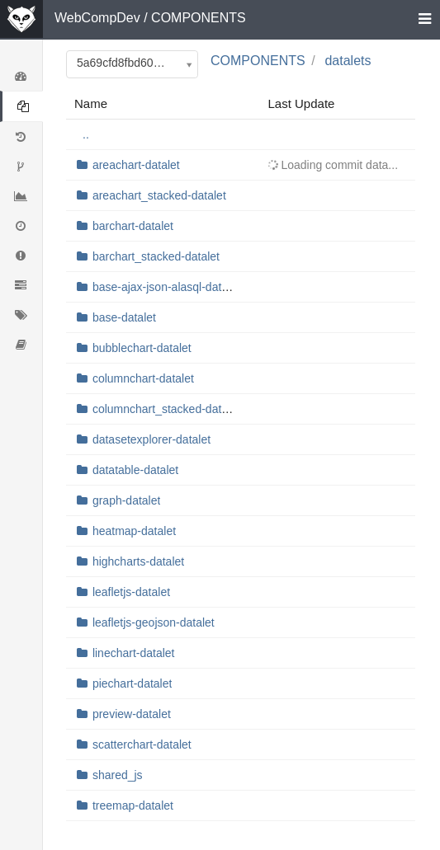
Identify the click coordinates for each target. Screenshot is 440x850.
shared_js (117, 775)
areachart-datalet (136, 164)
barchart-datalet (132, 225)
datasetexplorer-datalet (151, 439)
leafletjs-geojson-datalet (153, 622)
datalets (347, 61)
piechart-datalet (132, 683)
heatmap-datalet (134, 531)
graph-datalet (126, 500)
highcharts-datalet (138, 561)
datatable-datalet (135, 470)
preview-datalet (131, 714)
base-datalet (124, 317)
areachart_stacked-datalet (159, 195)
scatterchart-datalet (142, 744)
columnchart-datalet (143, 378)
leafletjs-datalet (131, 592)
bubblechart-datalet (142, 348)
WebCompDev (97, 18)
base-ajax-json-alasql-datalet (166, 287)
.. (86, 134)
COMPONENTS (198, 18)
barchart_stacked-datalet (156, 256)
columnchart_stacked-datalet (166, 409)
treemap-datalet (132, 805)
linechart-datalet (133, 653)
